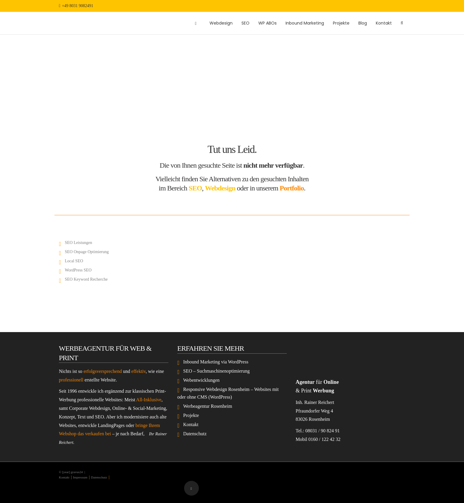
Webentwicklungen (201, 380)
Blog (362, 23)
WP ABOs (267, 23)
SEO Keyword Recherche (86, 279)
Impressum (80, 477)
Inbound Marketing (305, 23)
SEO (245, 23)
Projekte (341, 23)
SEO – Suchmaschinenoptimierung (216, 370)
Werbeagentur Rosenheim (207, 406)
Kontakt (384, 23)
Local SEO (74, 261)
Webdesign (221, 23)
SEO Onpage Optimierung (87, 252)
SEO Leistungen (78, 242)
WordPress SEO (78, 270)
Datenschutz (195, 433)
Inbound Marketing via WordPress (215, 361)
